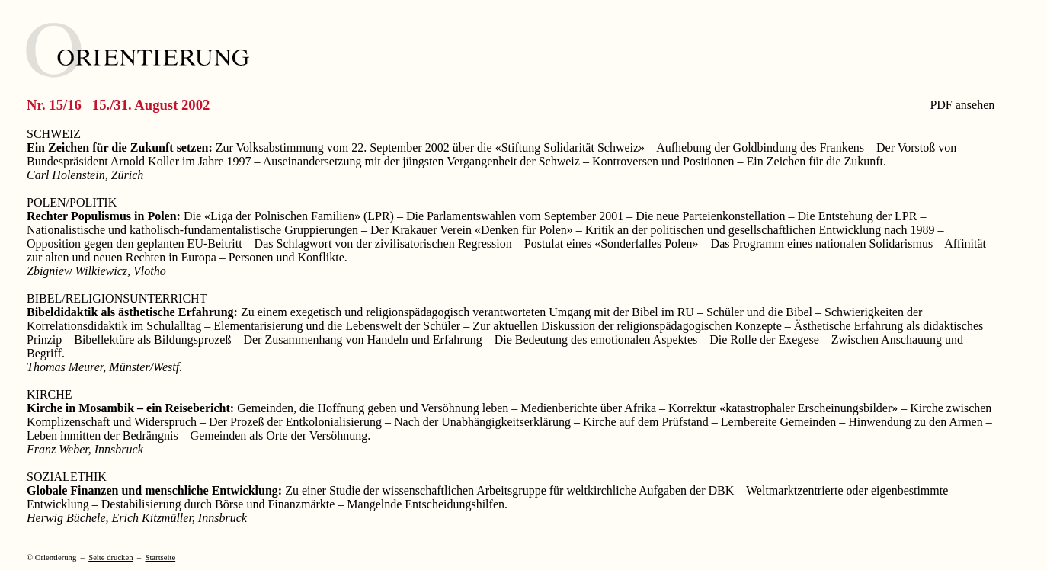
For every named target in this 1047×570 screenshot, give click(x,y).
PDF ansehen (962, 104)
